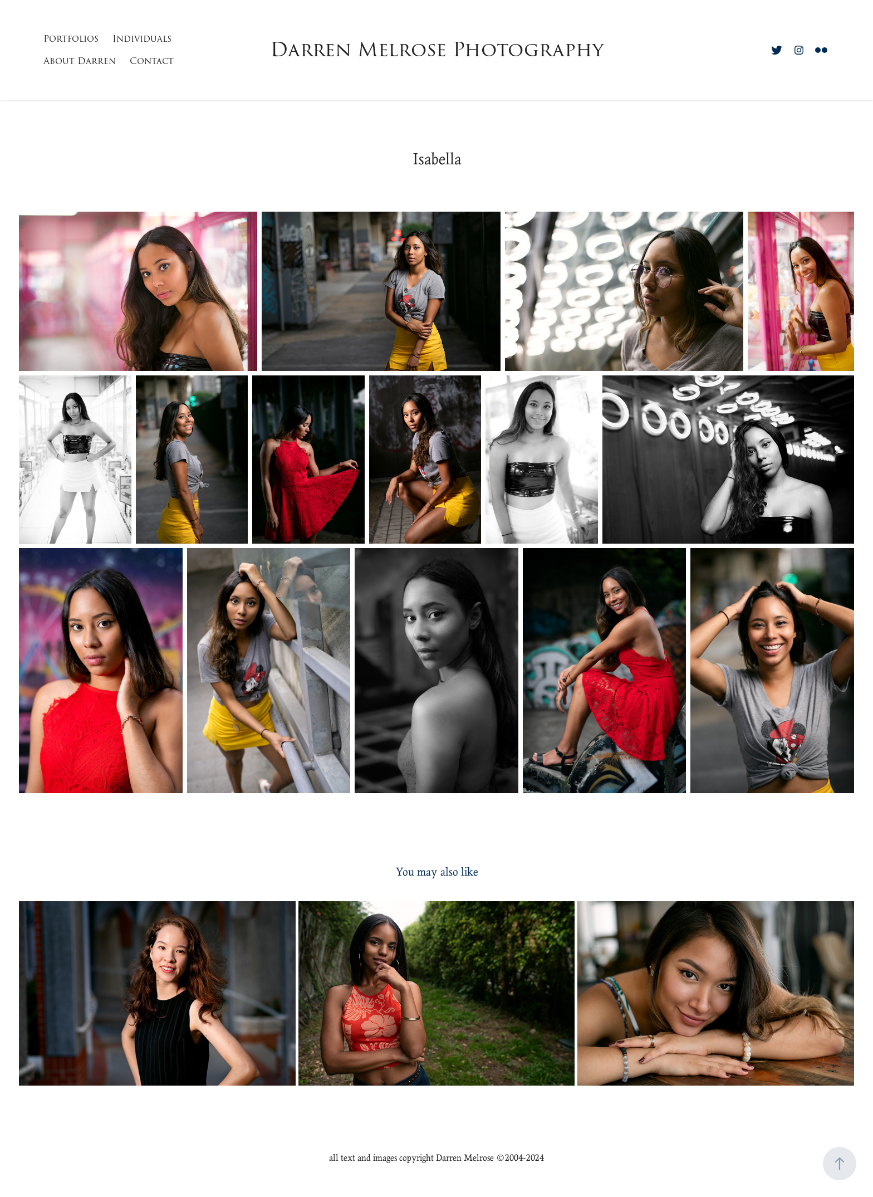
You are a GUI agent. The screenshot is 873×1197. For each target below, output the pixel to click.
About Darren (79, 61)
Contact (152, 61)
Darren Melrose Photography (437, 50)
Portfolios (71, 39)
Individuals (141, 39)
